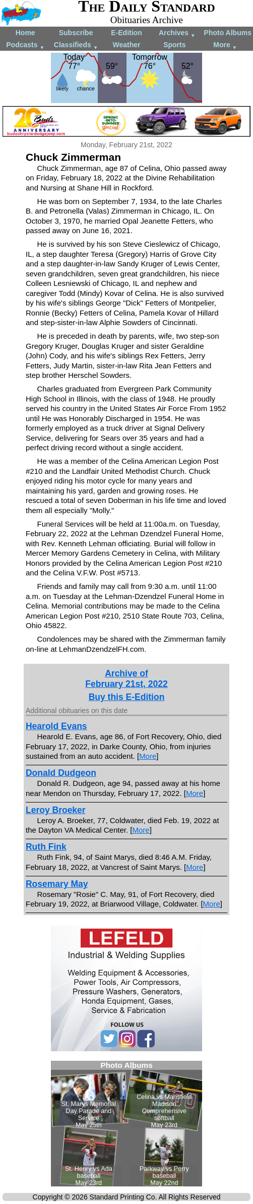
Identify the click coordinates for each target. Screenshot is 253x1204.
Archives (177, 33)
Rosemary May (57, 884)
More (225, 45)
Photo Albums (227, 33)
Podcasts (25, 45)
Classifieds (76, 45)
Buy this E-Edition (127, 697)
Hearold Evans (56, 726)
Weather (126, 45)
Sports (174, 45)
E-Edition (126, 33)
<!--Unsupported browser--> (126, 1123)
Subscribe (76, 33)
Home (25, 33)
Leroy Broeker (56, 810)
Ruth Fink (46, 847)
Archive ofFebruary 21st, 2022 (126, 678)
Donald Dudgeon (61, 773)
